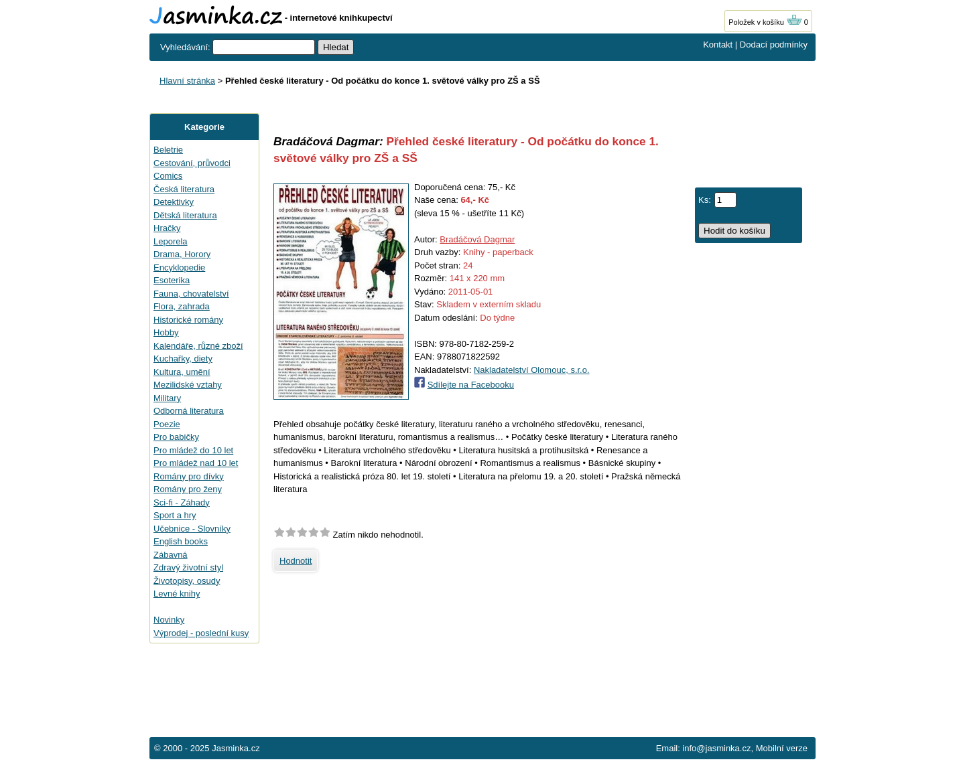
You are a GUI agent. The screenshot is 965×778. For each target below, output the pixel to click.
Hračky (166, 228)
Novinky (168, 620)
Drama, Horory (181, 254)
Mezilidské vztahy (187, 385)
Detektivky (173, 202)
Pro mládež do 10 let (193, 450)
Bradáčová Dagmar (477, 239)
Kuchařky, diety (182, 359)
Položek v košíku (765, 22)
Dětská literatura (185, 215)
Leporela (170, 241)
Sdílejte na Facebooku (471, 385)
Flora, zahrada (181, 306)
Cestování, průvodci (192, 163)
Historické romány (188, 320)
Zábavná (170, 555)
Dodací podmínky (774, 45)
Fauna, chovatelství (191, 294)
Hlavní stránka (187, 81)
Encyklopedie (179, 267)
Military (167, 398)
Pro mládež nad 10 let (195, 463)
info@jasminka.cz (716, 748)
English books (180, 541)
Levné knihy (176, 594)
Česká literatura (183, 189)
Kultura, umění (181, 372)
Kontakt (717, 45)
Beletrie (168, 150)
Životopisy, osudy (186, 581)
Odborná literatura (188, 411)
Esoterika (171, 280)
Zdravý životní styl (188, 567)
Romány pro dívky (188, 476)
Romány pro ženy (187, 489)
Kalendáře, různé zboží (198, 346)
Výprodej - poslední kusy (201, 633)
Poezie (166, 424)
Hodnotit (295, 561)
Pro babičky (176, 437)
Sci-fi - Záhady (181, 502)
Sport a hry (174, 515)
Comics (167, 176)
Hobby (166, 332)
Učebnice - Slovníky (192, 529)
